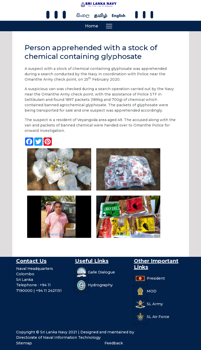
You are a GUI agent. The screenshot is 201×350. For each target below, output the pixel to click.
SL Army (155, 303)
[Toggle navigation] (109, 26)
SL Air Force (158, 316)
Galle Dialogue (101, 272)
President (156, 278)
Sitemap (24, 343)
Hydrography (100, 284)
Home (91, 26)
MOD (151, 291)
